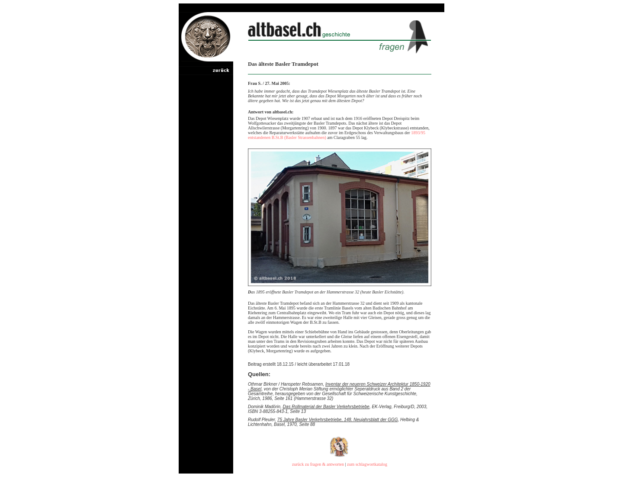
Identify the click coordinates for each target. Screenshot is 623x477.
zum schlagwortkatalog (367, 464)
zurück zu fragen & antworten (318, 464)
